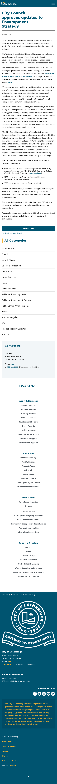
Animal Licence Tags (29, 457)
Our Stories (7, 271)
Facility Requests (28, 430)
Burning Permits (28, 413)
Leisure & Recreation (11, 265)
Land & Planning (9, 260)
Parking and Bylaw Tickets (28, 482)
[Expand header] (53, 3)
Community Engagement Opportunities (28, 524)
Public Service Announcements (15, 305)
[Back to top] (28, 777)
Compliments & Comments (28, 576)
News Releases (9, 277)
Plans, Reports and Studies (28, 519)
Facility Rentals (28, 462)
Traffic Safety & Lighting (28, 564)
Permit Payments (28, 478)
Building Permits (28, 409)
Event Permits (28, 426)
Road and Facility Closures (14, 328)
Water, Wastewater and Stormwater (28, 572)
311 (9, 661)
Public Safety (28, 555)
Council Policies (28, 511)
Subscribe (28, 228)
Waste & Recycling (10, 317)
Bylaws (28, 506)
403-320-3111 (9, 664)
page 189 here (35, 173)
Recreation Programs (28, 442)
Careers (5, 751)
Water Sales (28, 474)
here (10, 82)
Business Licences (29, 417)
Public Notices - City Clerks (14, 294)
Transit (5, 311)
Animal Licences (28, 405)
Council (5, 254)
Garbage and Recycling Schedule (28, 515)
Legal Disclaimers (9, 746)
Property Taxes (28, 466)
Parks (4, 282)
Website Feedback (9, 761)
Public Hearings (9, 288)
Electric (28, 547)
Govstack (12, 766)
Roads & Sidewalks (28, 559)
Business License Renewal (28, 486)
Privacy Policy (7, 742)
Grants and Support (28, 438)
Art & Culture (8, 248)
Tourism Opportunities (29, 528)
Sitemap (5, 756)
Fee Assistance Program (28, 434)
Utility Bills (28, 470)
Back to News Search (13, 233)
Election (5, 334)
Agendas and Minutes (28, 502)
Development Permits (28, 422)
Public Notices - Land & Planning (16, 300)
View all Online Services (28, 532)
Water (4, 323)
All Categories (16, 240)
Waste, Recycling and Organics (28, 568)
